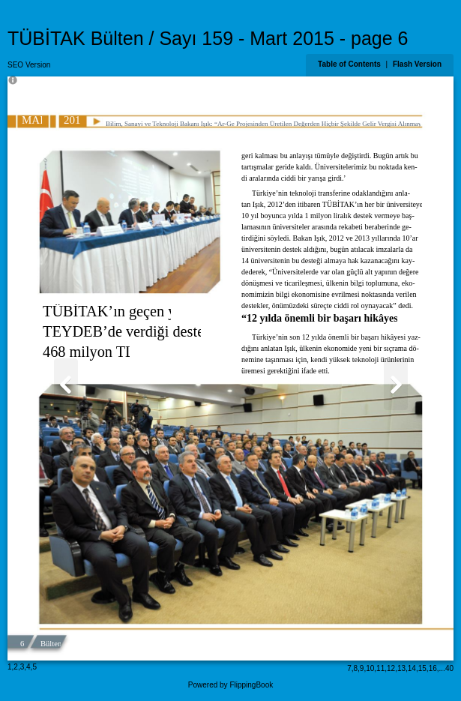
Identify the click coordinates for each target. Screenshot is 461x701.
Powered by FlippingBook (230, 685)
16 (433, 668)
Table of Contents (350, 64)
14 (412, 668)
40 (449, 668)
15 (422, 668)
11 (380, 668)
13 (401, 668)
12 (391, 668)
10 (370, 668)
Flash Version (417, 64)
